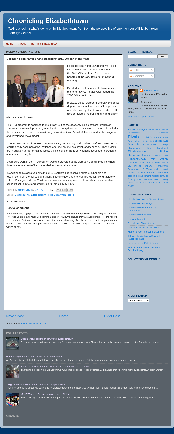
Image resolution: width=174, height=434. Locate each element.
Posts (134, 70)
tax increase (141, 182)
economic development (139, 176)
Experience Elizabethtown (141, 223)
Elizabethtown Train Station (148, 158)
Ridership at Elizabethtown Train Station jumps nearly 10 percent (55, 366)
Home (9, 43)
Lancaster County (136, 162)
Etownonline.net (136, 219)
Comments (137, 76)
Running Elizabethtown (44, 43)
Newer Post (15, 316)
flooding (131, 179)
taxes (152, 182)
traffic (159, 182)
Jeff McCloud (151, 90)
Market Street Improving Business (146, 231)
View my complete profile (141, 116)
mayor (140, 179)
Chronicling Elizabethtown (48, 20)
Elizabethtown (22, 194)
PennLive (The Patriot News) (143, 243)
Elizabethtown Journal (139, 214)
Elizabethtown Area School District (146, 199)
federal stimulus (160, 176)
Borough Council (145, 129)
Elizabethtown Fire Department (148, 148)
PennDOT (148, 166)
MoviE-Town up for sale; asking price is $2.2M (45, 394)
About (22, 43)
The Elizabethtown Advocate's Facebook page (144, 249)
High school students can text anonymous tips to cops (36, 384)
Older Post (112, 316)
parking (164, 179)
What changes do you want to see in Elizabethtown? (34, 356)
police (71, 194)
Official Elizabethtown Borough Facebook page (144, 237)
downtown (162, 172)
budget (150, 172)
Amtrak (131, 129)
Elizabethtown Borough (140, 203)
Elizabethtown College (155, 144)
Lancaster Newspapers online (143, 227)
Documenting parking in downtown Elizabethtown (47, 338)
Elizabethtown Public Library (156, 155)
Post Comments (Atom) (33, 323)
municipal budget (151, 179)
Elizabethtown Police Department (48, 194)
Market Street (154, 162)
